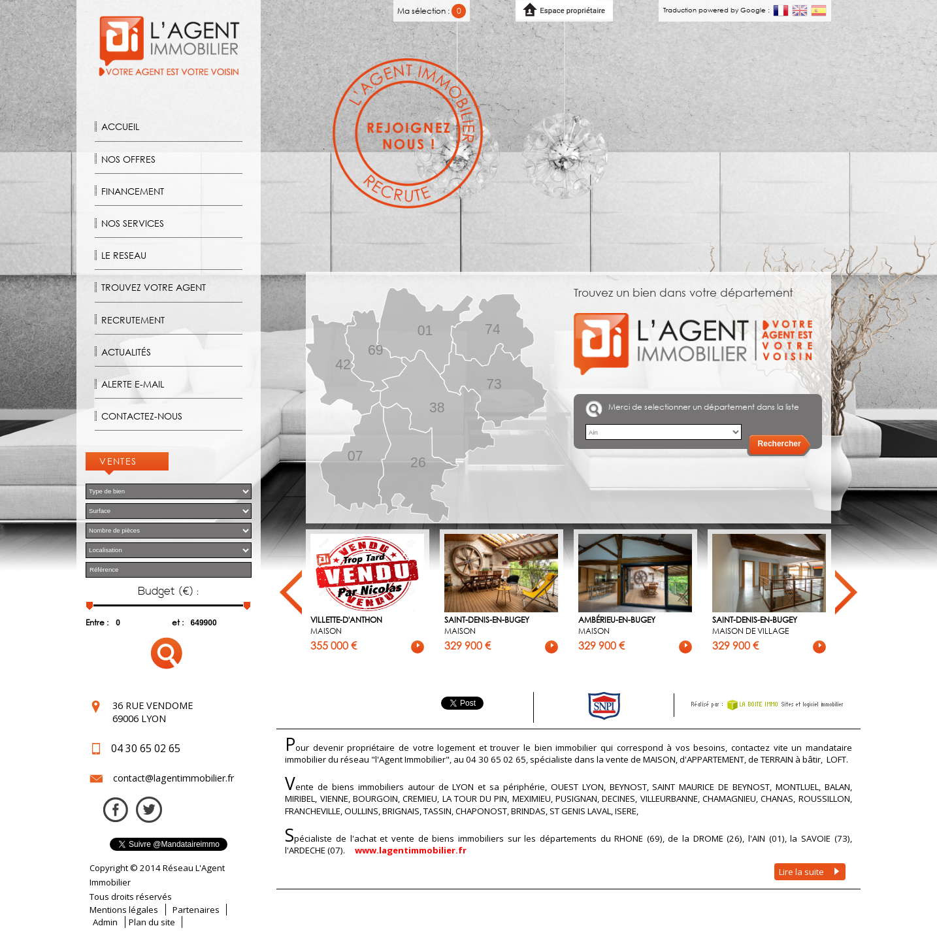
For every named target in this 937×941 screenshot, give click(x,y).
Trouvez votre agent (153, 287)
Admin (105, 922)
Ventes (118, 461)
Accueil (120, 126)
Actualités (126, 351)
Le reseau (123, 255)
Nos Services (132, 223)
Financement (132, 191)
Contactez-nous (141, 415)
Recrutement (133, 319)
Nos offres (128, 159)
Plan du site (152, 922)
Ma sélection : (431, 11)
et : (178, 622)
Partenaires (196, 910)
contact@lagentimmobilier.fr (173, 778)
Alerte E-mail (132, 383)
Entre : (97, 622)
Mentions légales (124, 910)
